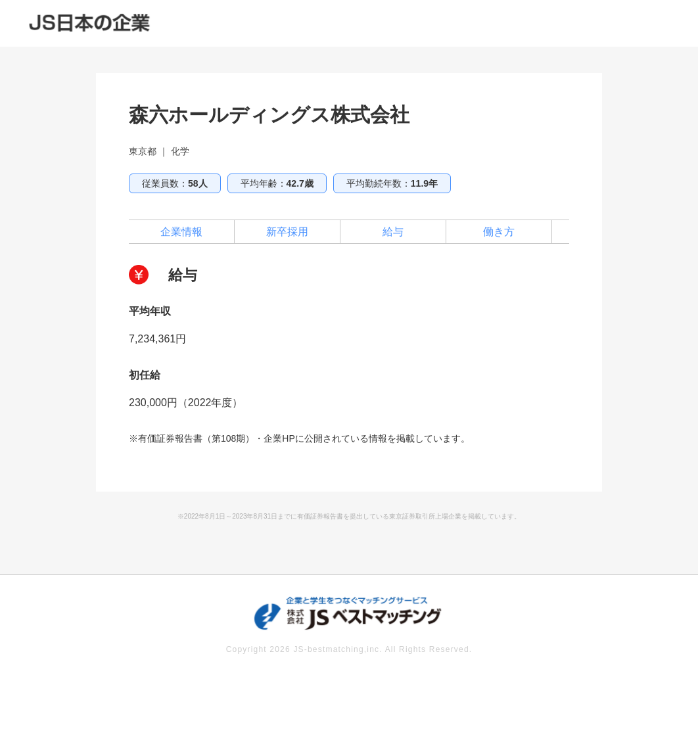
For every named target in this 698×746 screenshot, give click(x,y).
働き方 (499, 231)
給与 (393, 231)
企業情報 (181, 231)
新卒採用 (287, 231)
